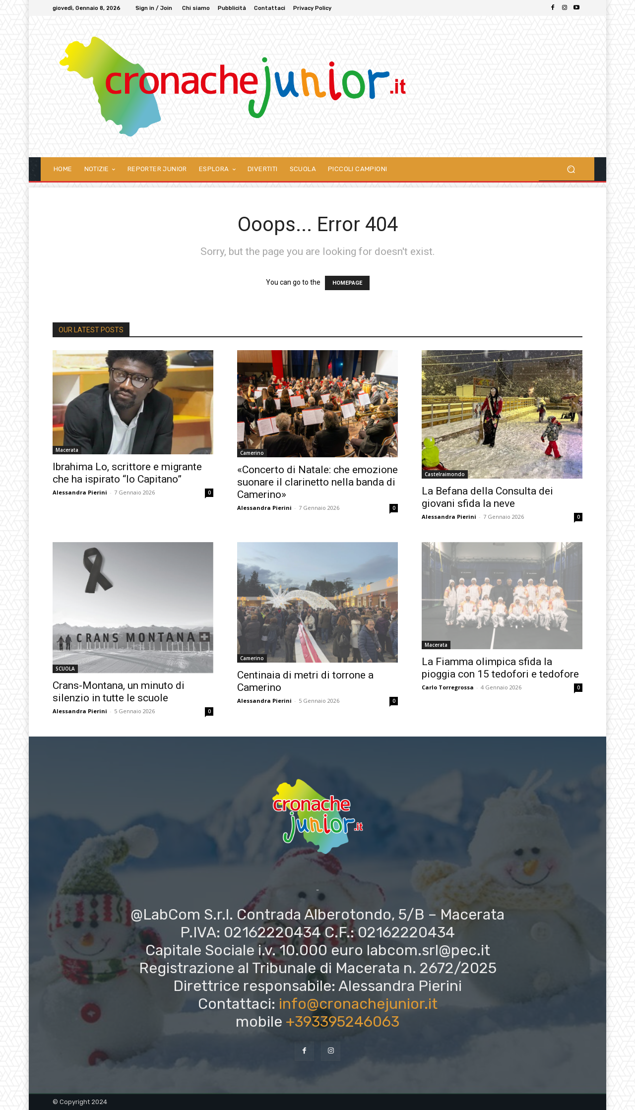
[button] (570, 169)
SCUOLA (65, 668)
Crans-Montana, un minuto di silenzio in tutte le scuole (119, 691)
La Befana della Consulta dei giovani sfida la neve (487, 497)
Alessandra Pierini (80, 492)
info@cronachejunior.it (358, 1004)
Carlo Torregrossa (448, 687)
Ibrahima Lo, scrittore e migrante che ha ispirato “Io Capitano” (127, 473)
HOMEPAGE (347, 283)
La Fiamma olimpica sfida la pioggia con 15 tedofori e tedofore (500, 668)
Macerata (67, 449)
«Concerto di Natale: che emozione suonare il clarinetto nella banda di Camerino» (317, 482)
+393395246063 (342, 1022)
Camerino (252, 452)
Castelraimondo (445, 474)
